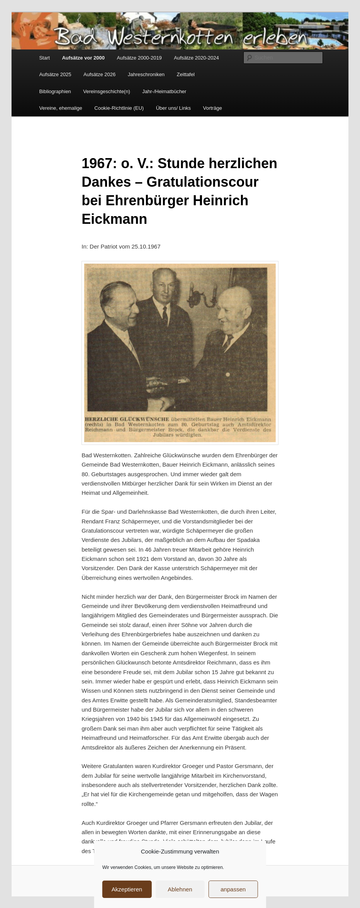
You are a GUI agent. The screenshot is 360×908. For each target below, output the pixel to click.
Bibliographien (55, 91)
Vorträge (212, 108)
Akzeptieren (127, 889)
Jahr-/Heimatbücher (164, 91)
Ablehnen (180, 889)
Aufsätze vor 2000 (83, 58)
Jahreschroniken (146, 74)
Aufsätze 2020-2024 (196, 58)
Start (44, 58)
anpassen (233, 889)
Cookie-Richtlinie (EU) (119, 108)
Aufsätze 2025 (55, 74)
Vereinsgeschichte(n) (106, 91)
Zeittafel (186, 74)
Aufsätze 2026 (99, 74)
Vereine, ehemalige (60, 108)
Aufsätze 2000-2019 (139, 58)
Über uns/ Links (173, 108)
